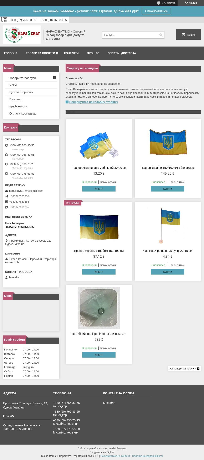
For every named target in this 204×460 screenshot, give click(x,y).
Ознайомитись (156, 11)
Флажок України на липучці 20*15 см (167, 250)
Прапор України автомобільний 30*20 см (98, 167)
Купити (99, 188)
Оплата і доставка (122, 53)
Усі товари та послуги (182, 368)
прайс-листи (18, 106)
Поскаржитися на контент (115, 456)
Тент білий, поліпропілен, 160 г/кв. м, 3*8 (98, 333)
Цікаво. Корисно (21, 92)
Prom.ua (121, 448)
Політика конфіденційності (147, 456)
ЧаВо (13, 85)
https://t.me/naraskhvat (20, 226)
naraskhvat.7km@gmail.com (26, 190)
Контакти (71, 53)
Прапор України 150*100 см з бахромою (168, 167)
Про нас (93, 53)
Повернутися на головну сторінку (93, 102)
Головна (10, 53)
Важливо (15, 99)
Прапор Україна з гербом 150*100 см (99, 250)
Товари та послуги (40, 53)
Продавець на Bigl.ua (102, 452)
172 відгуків (168, 2)
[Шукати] (160, 35)
